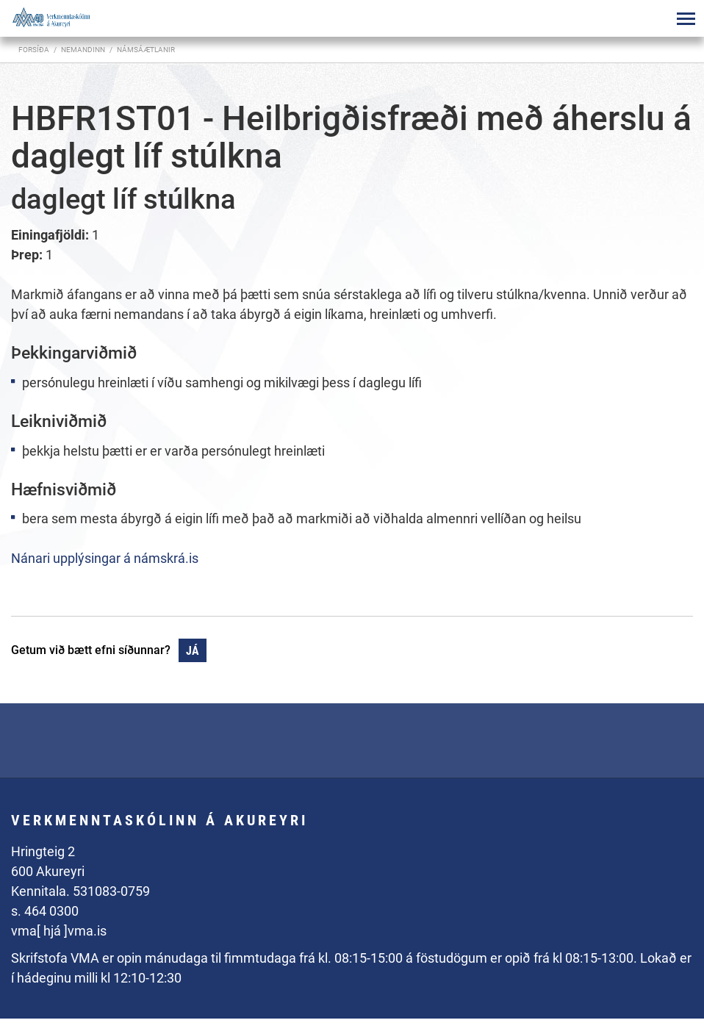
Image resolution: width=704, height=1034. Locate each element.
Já (192, 651)
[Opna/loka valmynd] (685, 18)
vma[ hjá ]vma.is (59, 930)
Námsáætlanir (146, 50)
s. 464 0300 (45, 911)
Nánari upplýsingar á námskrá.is (104, 558)
